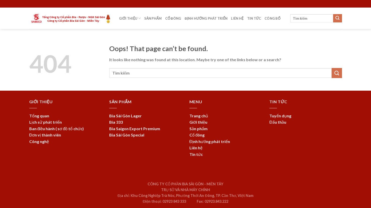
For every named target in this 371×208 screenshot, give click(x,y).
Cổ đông (173, 18)
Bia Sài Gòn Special (126, 134)
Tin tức (254, 18)
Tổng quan (39, 115)
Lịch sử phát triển (45, 122)
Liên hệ (237, 18)
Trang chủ (198, 115)
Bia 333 (116, 122)
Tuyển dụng (280, 115)
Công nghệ (39, 141)
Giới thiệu (130, 18)
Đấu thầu (277, 122)
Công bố (272, 18)
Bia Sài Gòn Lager (125, 115)
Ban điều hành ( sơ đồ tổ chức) (56, 128)
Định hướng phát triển (206, 18)
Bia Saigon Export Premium (134, 128)
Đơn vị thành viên (45, 134)
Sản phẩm (153, 18)
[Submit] (337, 18)
